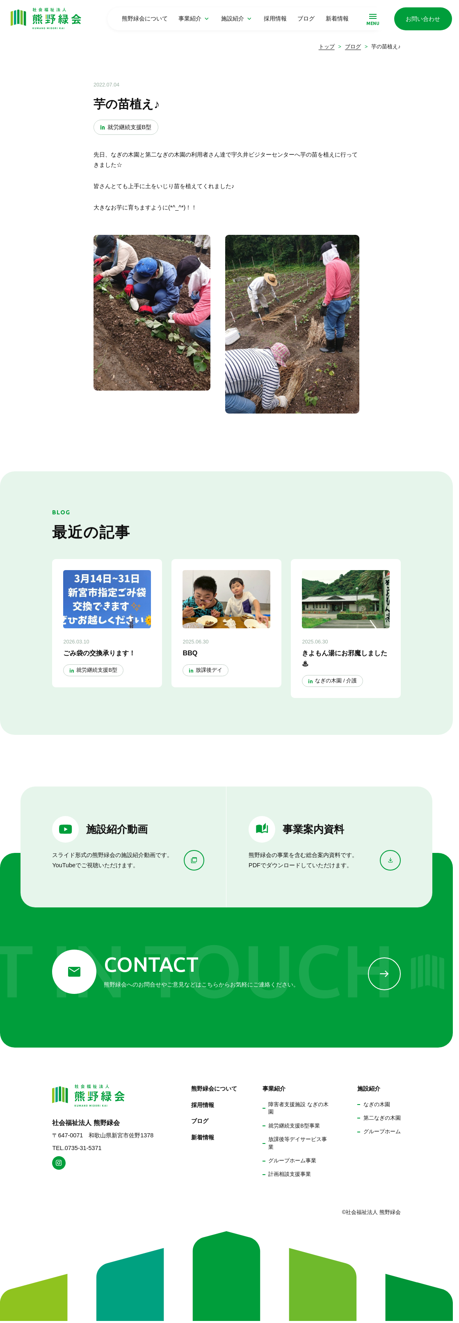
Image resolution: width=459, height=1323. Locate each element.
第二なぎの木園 (382, 1118)
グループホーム (382, 1131)
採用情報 (275, 18)
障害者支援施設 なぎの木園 (298, 1108)
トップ (327, 47)
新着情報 (337, 18)
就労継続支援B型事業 (294, 1126)
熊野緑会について (145, 18)
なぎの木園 (376, 1104)
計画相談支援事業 (289, 1174)
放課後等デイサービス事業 (297, 1143)
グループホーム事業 (292, 1161)
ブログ (306, 18)
